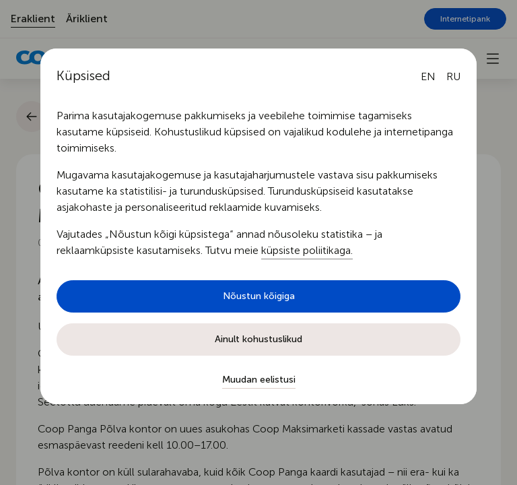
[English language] (428, 77)
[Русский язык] (453, 77)
